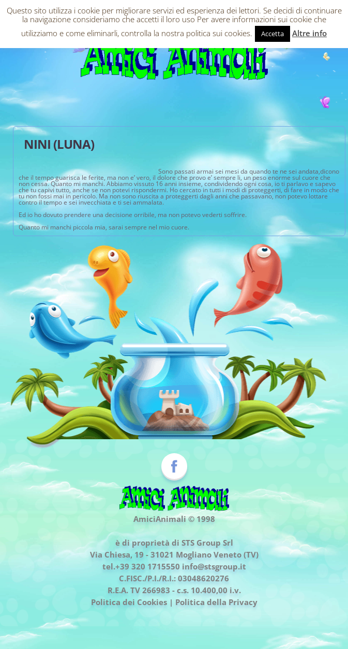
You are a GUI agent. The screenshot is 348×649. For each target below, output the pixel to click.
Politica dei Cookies (129, 602)
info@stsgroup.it (214, 566)
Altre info (309, 33)
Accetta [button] (272, 33)
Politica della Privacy (216, 602)
